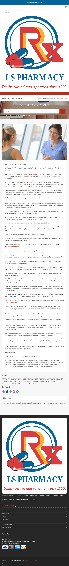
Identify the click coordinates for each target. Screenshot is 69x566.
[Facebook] (66, 7)
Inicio (39, 98)
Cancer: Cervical (26, 403)
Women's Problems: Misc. (50, 403)
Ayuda (12, 10)
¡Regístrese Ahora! (59, 10)
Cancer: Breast (16, 403)
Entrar (7, 12)
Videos (26, 116)
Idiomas (7, 10)
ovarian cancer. (37, 356)
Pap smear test (59, 269)
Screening (62, 403)
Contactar (5, 519)
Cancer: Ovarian (37, 403)
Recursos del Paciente (49, 98)
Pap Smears (6, 403)
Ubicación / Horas (47, 10)
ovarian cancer (26, 184)
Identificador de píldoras (23, 10)
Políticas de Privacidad (8, 527)
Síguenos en (5, 513)
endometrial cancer (11, 302)
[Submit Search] (62, 111)
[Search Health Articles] (31, 111)
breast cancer (34, 186)
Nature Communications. (12, 246)
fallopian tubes (52, 341)
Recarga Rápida (36, 10)
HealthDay (18, 384)
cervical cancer (32, 174)
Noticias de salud (12, 116)
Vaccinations (5, 516)
